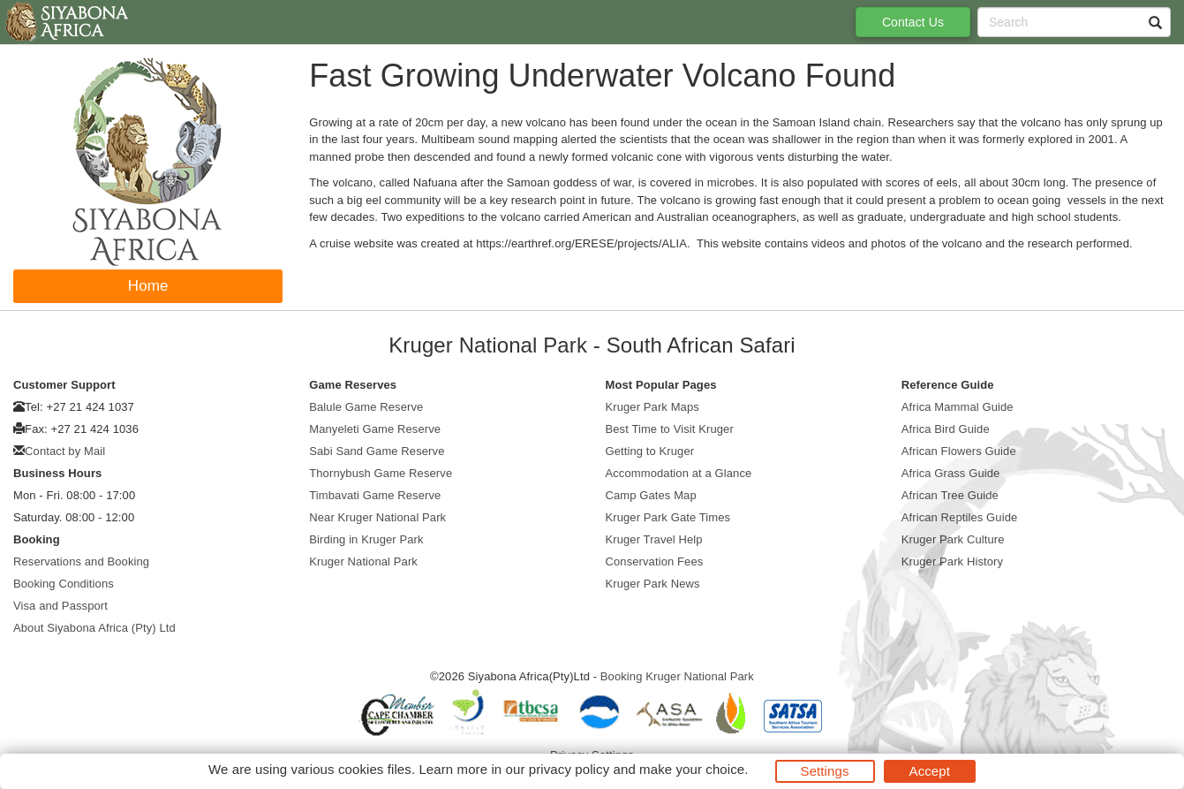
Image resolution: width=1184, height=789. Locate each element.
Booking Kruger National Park (677, 676)
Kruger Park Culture (953, 539)
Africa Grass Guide (950, 473)
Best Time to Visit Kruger (670, 429)
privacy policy (569, 769)
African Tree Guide (950, 495)
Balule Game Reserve (366, 406)
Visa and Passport (60, 605)
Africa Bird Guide (945, 429)
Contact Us (913, 22)
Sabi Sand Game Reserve (376, 451)
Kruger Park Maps (652, 406)
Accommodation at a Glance (679, 473)
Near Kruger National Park (377, 517)
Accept (929, 770)
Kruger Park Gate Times (668, 517)
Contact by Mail (65, 451)
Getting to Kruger (650, 451)
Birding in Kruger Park (366, 539)
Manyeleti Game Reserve (375, 429)
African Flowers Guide (958, 451)
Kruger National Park (363, 561)
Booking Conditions (63, 583)
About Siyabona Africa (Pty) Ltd (94, 627)
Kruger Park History (952, 561)
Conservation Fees (655, 561)
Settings (825, 770)
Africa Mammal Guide (957, 406)
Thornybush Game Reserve (380, 473)
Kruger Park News (653, 583)
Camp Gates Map (651, 495)
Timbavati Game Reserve (375, 495)
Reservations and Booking (81, 561)
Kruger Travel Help (654, 539)
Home (148, 285)
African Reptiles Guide (959, 517)
